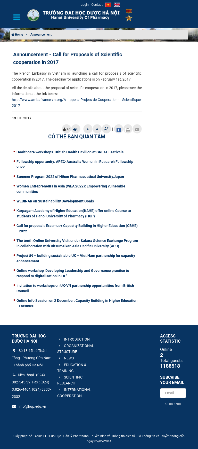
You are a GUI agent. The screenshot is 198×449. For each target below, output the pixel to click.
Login (85, 4)
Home (17, 34)
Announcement (41, 34)
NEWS (65, 358)
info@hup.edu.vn (29, 406)
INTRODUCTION (73, 339)
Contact (97, 4)
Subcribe (173, 404)
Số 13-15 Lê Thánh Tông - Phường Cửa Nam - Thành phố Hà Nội (31, 358)
